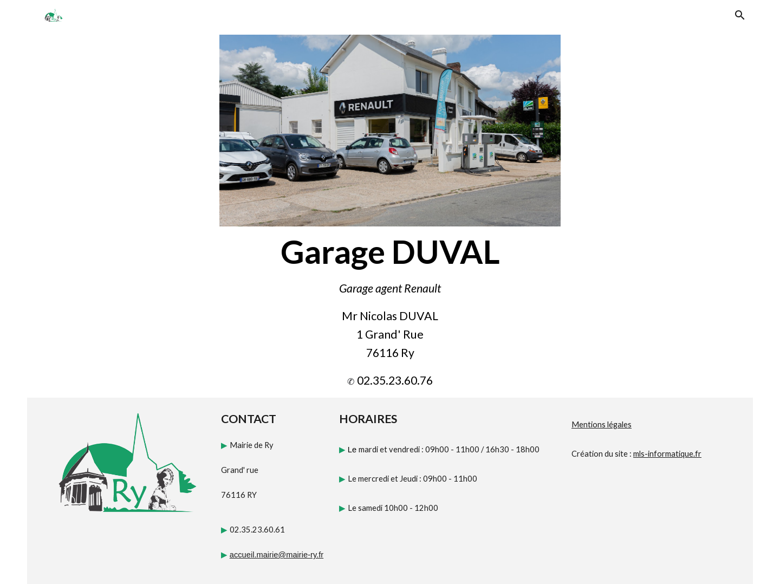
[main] (390, 251)
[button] (740, 15)
